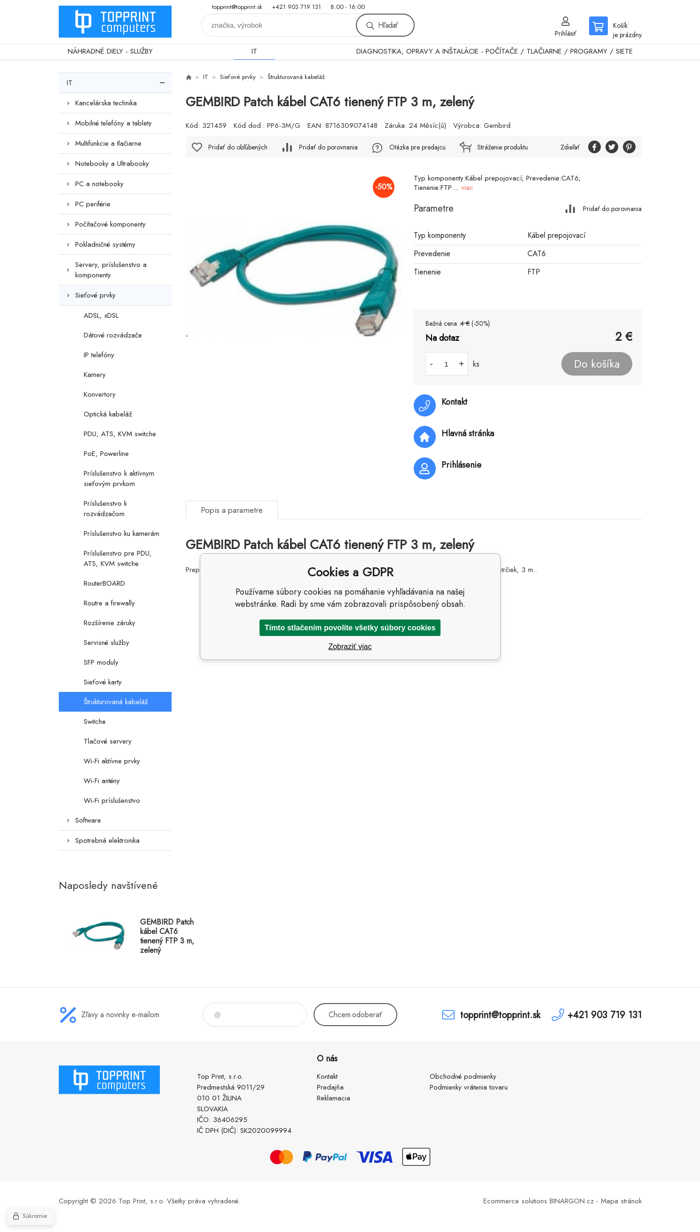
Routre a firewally (109, 603)
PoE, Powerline (106, 453)
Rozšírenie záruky (109, 623)
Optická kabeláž (108, 414)
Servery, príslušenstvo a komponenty (111, 269)
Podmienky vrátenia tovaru (469, 1087)
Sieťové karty (103, 682)
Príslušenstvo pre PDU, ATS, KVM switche (118, 558)
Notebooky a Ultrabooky (112, 163)
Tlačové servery (108, 741)
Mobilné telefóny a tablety (113, 123)
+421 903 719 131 (296, 6)
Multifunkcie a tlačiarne (108, 143)
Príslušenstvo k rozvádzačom (105, 508)
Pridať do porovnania (612, 208)
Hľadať (388, 25)
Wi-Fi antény (102, 781)
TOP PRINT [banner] (115, 22)
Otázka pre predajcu (417, 147)
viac (467, 187)
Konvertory (100, 394)
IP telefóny (99, 355)
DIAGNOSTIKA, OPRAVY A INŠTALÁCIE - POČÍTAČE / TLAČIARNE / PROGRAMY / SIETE (494, 51)
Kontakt (327, 1076)
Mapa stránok (621, 1201)
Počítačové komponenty (110, 224)
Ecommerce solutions (515, 1201)
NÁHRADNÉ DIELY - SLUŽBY (110, 51)
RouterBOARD (104, 583)
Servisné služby (106, 642)
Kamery (95, 374)
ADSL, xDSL (101, 315)
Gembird (497, 125)
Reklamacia (333, 1098)
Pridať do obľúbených (237, 147)
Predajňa (330, 1087)
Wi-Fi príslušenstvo (112, 800)
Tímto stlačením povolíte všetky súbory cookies (350, 628)
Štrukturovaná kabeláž (116, 702)
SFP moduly (101, 662)
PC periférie (92, 204)
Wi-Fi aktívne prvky (112, 761)
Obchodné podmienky (463, 1076)
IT (254, 51)
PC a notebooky (99, 184)
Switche (95, 721)
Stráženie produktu (502, 147)
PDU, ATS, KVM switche (120, 434)
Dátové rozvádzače (113, 335)
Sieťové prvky (95, 295)
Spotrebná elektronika (107, 840)
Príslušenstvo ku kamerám (121, 533)
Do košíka (597, 364)
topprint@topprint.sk (237, 6)
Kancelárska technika (106, 103)
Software (88, 820)
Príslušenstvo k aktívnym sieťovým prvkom (119, 478)
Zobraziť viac (349, 647)
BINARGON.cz (572, 1201)
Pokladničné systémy (105, 244)
